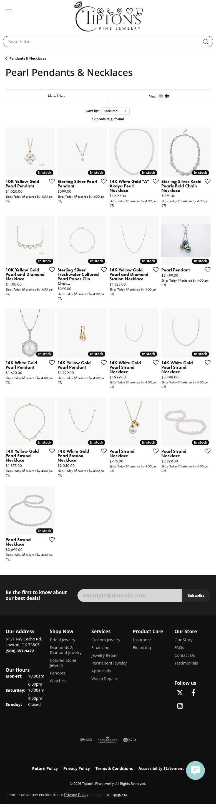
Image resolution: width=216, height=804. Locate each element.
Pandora (58, 673)
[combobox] (101, 41)
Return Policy (45, 768)
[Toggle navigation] (12, 11)
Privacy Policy (76, 768)
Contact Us (184, 655)
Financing (100, 647)
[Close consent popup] (108, 795)
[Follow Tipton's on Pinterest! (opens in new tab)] (193, 706)
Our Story (183, 639)
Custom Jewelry (105, 639)
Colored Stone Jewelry (63, 663)
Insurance (142, 639)
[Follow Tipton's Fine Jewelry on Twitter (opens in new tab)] (179, 692)
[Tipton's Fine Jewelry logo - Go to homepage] (108, 16)
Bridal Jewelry (62, 639)
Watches (58, 680)
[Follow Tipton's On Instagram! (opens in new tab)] (179, 706)
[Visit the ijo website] (85, 740)
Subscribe (196, 595)
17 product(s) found (108, 119)
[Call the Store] (20, 650)
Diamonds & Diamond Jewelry (65, 650)
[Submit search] (206, 41)
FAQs (179, 647)
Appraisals (101, 670)
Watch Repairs (104, 678)
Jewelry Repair (104, 655)
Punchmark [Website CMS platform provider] (118, 795)
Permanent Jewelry (109, 663)
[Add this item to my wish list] (50, 181)
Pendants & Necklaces (27, 58)
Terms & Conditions (114, 768)
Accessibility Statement (161, 768)
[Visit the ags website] (107, 740)
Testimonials (186, 663)
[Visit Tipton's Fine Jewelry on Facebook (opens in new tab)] (193, 692)
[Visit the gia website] (130, 740)
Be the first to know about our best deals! (36, 595)
